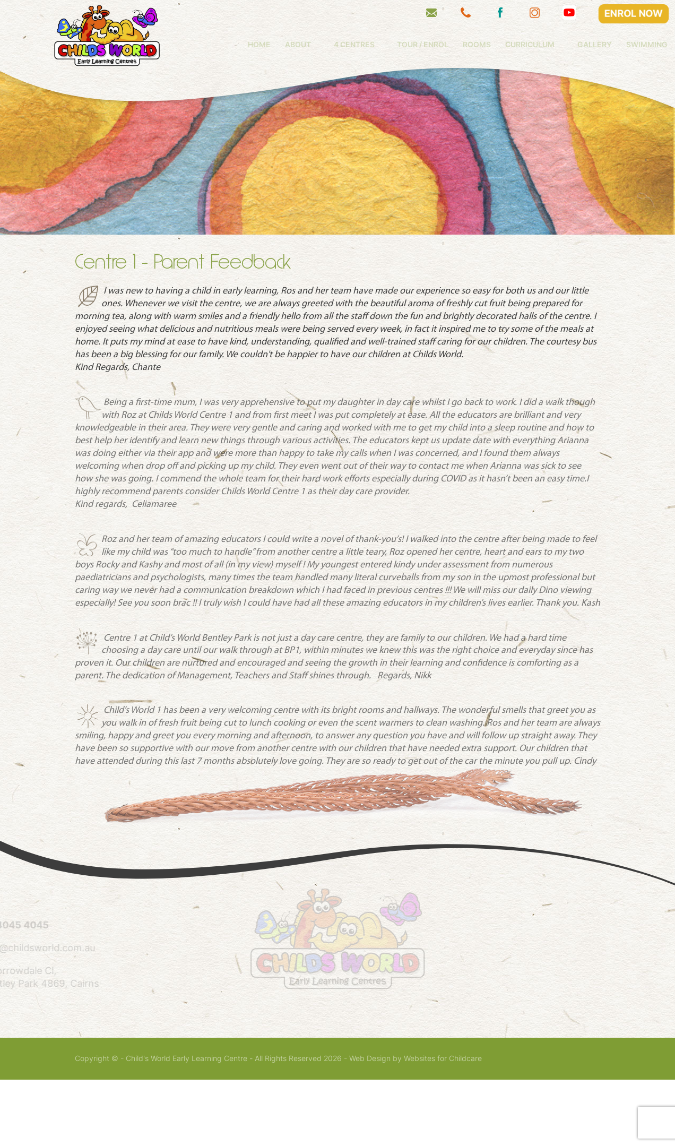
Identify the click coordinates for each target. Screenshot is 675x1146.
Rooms (522, 44)
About (343, 44)
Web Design (370, 1125)
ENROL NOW (634, 13)
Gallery (640, 44)
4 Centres (399, 44)
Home (304, 44)
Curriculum (575, 44)
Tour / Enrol (468, 44)
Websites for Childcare (443, 1125)
